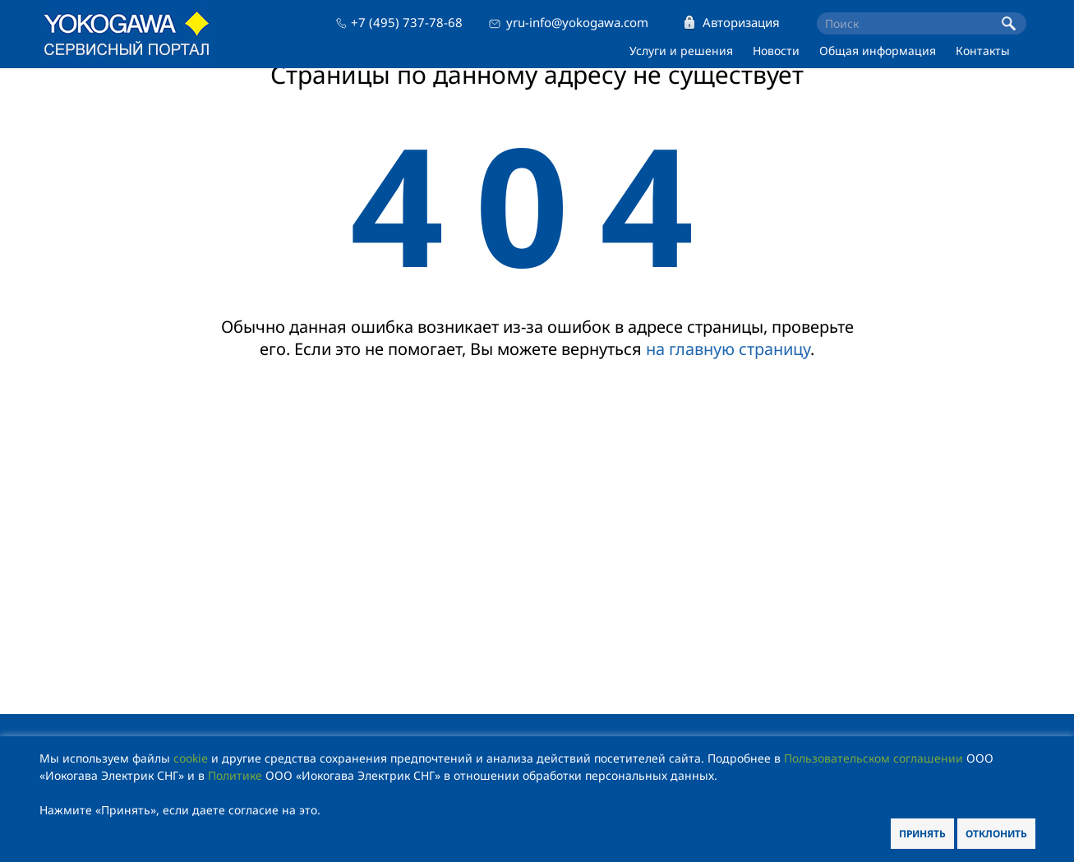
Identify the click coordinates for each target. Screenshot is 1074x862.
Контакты (983, 50)
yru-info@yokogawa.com (577, 22)
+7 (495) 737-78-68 (407, 22)
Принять (922, 834)
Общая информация (877, 50)
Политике (235, 775)
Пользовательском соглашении (873, 758)
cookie (190, 758)
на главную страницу (728, 349)
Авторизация (741, 22)
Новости (776, 50)
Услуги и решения (681, 50)
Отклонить (996, 834)
